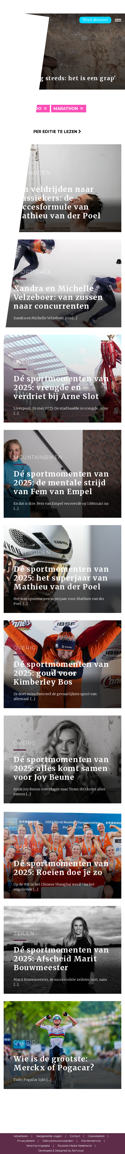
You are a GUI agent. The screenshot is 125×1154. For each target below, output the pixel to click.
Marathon (66, 108)
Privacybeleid (26, 1140)
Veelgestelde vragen (49, 1136)
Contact (75, 1136)
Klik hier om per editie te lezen (42, 131)
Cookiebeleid (96, 1136)
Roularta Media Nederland (75, 1145)
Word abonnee (95, 19)
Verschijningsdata (38, 1145)
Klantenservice (91, 1140)
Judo (36, 108)
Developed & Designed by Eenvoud (60, 1150)
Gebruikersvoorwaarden (57, 1140)
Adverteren (21, 1136)
